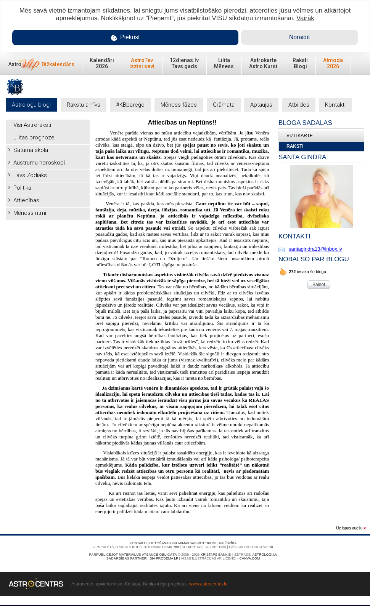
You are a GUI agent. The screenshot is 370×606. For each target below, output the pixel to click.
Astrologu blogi (31, 104)
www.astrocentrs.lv (208, 584)
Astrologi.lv (265, 554)
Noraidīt (299, 37)
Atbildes (298, 104)
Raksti (295, 146)
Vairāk (305, 18)
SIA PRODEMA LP (164, 558)
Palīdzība (227, 543)
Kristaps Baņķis (216, 554)
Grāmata (224, 104)
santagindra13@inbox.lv (315, 249)
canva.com (249, 558)
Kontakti (335, 104)
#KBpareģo (130, 104)
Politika (22, 187)
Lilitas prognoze (34, 137)
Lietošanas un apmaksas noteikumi (183, 543)
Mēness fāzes (179, 104)
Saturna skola (30, 150)
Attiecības (26, 200)
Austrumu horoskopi (39, 162)
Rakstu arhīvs (83, 104)
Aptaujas (261, 104)
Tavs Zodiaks (30, 175)
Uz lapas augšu (351, 528)
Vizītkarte (299, 135)
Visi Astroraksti (32, 125)
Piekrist (125, 37)
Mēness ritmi (29, 212)
